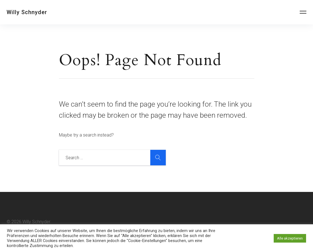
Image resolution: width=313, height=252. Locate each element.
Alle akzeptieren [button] (290, 238)
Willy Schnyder (27, 12)
